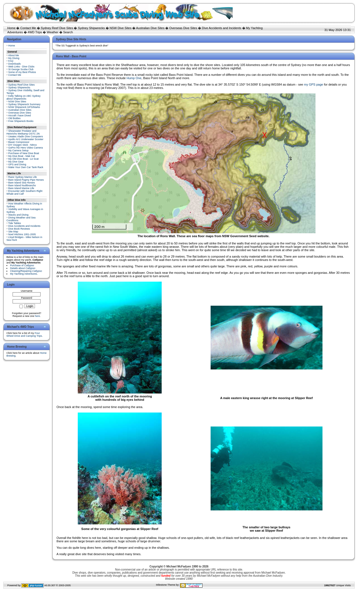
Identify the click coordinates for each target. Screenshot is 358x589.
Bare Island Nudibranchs (22, 185)
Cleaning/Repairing (26, 271)
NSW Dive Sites (120, 28)
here (37, 316)
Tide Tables (14, 223)
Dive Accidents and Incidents (221, 28)
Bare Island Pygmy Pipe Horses (26, 179)
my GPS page (313, 84)
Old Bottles (14, 118)
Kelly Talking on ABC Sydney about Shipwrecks (23, 97)
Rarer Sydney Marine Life (22, 177)
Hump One (134, 78)
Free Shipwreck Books (21, 121)
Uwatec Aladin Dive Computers (25, 136)
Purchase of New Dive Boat (23, 153)
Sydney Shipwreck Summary (24, 104)
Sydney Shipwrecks (91, 28)
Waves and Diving (18, 214)
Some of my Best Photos (22, 72)
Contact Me (28, 28)
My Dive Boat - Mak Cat (21, 156)
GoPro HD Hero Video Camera (25, 147)
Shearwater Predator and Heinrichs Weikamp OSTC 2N (23, 132)
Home (11, 28)
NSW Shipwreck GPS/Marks (24, 107)
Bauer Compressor (19, 142)
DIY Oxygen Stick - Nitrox (22, 144)
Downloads (14, 63)
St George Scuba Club (21, 69)
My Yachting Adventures (23, 273)
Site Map (13, 231)
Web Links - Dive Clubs (21, 66)
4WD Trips (35, 32)
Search (68, 32)
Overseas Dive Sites (183, 28)
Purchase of (22, 265)
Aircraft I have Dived (19, 115)
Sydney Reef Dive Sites (57, 28)
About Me (13, 55)
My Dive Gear (16, 161)
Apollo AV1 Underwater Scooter (25, 139)
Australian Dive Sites (150, 28)
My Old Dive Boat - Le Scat (23, 158)
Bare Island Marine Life (21, 188)
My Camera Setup (18, 150)
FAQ (10, 61)
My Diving (14, 58)
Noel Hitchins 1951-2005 (22, 234)
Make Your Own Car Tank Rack (25, 167)
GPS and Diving (17, 164)
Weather (52, 32)
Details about (22, 268)
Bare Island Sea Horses (21, 182)
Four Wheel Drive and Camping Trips (24, 334)
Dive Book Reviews (19, 228)
